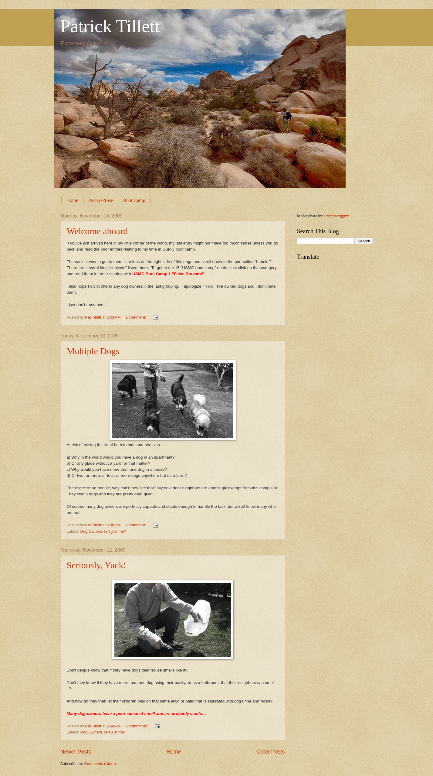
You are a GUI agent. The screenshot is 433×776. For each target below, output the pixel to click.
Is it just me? (115, 531)
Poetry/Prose (100, 200)
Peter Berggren (337, 216)
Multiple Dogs (93, 351)
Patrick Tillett (110, 26)
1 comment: (136, 317)
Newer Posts (75, 752)
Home (72, 200)
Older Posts (270, 752)
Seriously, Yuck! (97, 565)
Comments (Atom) (100, 763)
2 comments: (137, 726)
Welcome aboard (97, 231)
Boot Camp (134, 200)
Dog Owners (91, 531)
